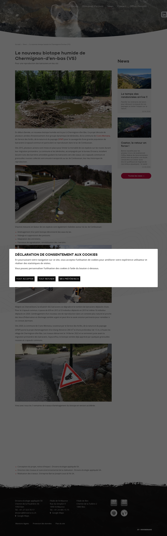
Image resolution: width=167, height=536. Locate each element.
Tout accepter (24, 278)
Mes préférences (69, 278)
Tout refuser (46, 278)
